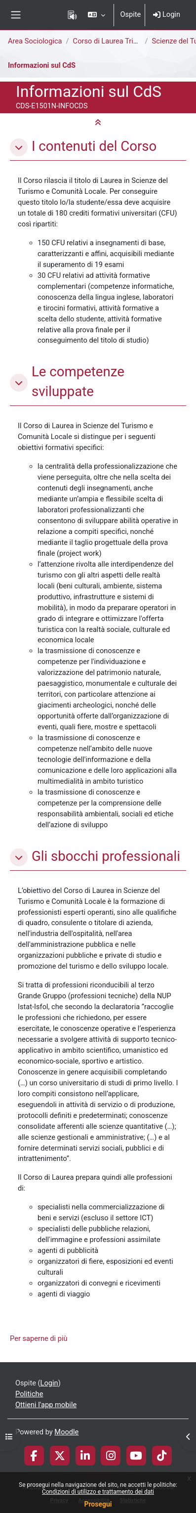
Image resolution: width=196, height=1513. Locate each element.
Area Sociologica (35, 41)
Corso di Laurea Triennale (114, 41)
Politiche (29, 1393)
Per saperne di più (39, 1338)
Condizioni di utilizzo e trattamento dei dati (98, 1491)
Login (166, 14)
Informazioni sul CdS (42, 65)
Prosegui (98, 1504)
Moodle (66, 1431)
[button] (96, 15)
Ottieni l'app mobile (46, 1404)
